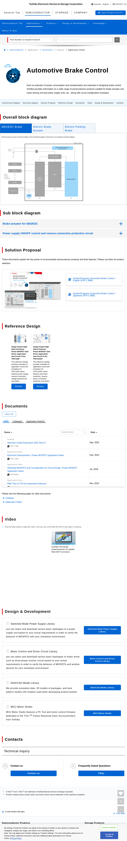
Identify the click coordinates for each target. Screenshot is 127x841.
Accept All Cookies (109, 835)
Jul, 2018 (94, 469)
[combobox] (84, 39)
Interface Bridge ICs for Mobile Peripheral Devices (61, 816)
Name (7, 432)
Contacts (120, 103)
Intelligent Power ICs (57, 793)
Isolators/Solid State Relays (19, 798)
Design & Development (104, 103)
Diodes (9, 815)
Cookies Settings (109, 827)
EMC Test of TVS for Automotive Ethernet (26, 483)
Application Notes (13, 502)
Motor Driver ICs (55, 789)
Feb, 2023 (94, 455)
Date (93, 432)
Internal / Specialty (97, 793)
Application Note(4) (35, 421)
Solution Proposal (48, 103)
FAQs (101, 735)
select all (9, 414)
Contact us (34, 735)
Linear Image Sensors (57, 811)
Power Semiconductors (17, 793)
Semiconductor (17, 50)
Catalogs (9, 498)
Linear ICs (52, 802)
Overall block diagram (11, 103)
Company (94, 815)
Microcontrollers (13, 819)
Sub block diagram (30, 103)
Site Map (120, 775)
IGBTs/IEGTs (12, 806)
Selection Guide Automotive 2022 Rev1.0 (26, 443)
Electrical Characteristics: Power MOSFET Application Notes (35, 455)
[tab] (16, 128)
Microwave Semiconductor (101, 809)
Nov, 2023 (94, 483)
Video (89, 103)
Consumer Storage (97, 798)
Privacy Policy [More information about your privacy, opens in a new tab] (15, 838)
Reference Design (65, 103)
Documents (80, 103)
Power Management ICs (58, 798)
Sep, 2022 (94, 442)
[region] (63, 832)
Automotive (47, 50)
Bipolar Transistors (15, 811)
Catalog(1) (17, 421)
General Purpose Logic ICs (60, 806)
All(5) (6, 421)
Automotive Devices (15, 789)
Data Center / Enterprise (100, 789)
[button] (101, 4)
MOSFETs (11, 802)
